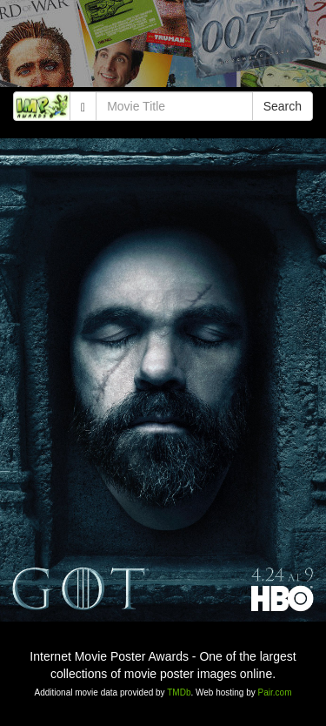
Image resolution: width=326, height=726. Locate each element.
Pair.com (275, 692)
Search (282, 106)
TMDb (178, 692)
